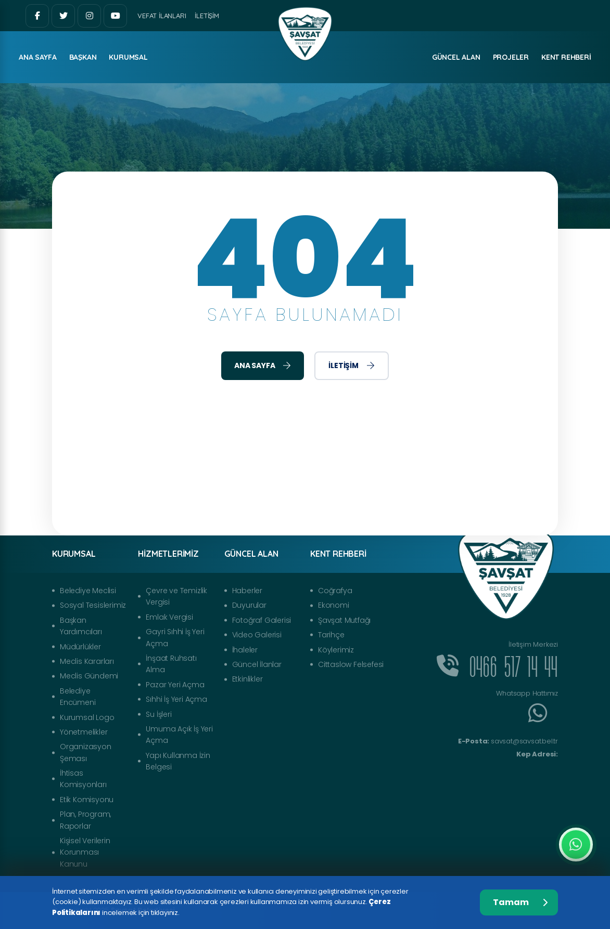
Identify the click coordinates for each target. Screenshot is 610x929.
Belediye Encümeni (77, 697)
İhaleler (245, 650)
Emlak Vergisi (169, 617)
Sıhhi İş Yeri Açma (176, 699)
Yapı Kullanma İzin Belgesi (178, 761)
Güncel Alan (456, 57)
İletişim (207, 15)
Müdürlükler (80, 647)
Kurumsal (128, 57)
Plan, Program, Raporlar (85, 820)
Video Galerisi (257, 635)
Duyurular (249, 605)
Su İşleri (158, 714)
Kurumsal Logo (87, 717)
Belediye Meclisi (88, 590)
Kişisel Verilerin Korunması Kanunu (85, 852)
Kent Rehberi (566, 57)
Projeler (511, 57)
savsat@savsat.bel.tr (508, 741)
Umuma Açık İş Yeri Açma (179, 734)
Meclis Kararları (87, 661)
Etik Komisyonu (86, 799)
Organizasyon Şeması (85, 752)
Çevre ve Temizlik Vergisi (176, 596)
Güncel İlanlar (257, 664)
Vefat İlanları (161, 15)
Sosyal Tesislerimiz (93, 605)
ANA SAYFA (37, 57)
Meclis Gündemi (89, 676)
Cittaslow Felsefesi (351, 664)
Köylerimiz (336, 650)
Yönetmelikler (83, 732)
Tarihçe (331, 635)
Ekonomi (333, 605)
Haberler (247, 590)
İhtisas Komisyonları (83, 779)
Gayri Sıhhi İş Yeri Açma (175, 637)
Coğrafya (335, 590)
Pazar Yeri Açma (175, 684)
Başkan (83, 57)
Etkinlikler (247, 679)
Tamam (520, 902)
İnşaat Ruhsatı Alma (171, 664)
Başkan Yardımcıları (81, 626)
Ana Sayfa (262, 365)
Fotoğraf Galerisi (261, 620)
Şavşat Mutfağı (344, 620)
